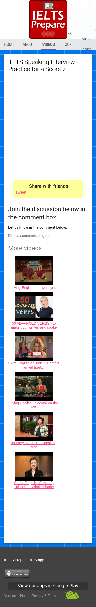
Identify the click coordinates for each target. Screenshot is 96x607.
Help (24, 596)
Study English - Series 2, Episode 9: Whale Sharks (34, 485)
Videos (48, 44)
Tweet (20, 192)
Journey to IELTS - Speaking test (34, 445)
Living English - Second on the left (33, 405)
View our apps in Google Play (48, 585)
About (28, 44)
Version (10, 596)
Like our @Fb (68, 44)
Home (9, 44)
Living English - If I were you (33, 287)
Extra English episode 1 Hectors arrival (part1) (33, 365)
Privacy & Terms (45, 596)
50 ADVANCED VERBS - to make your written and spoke (34, 325)
